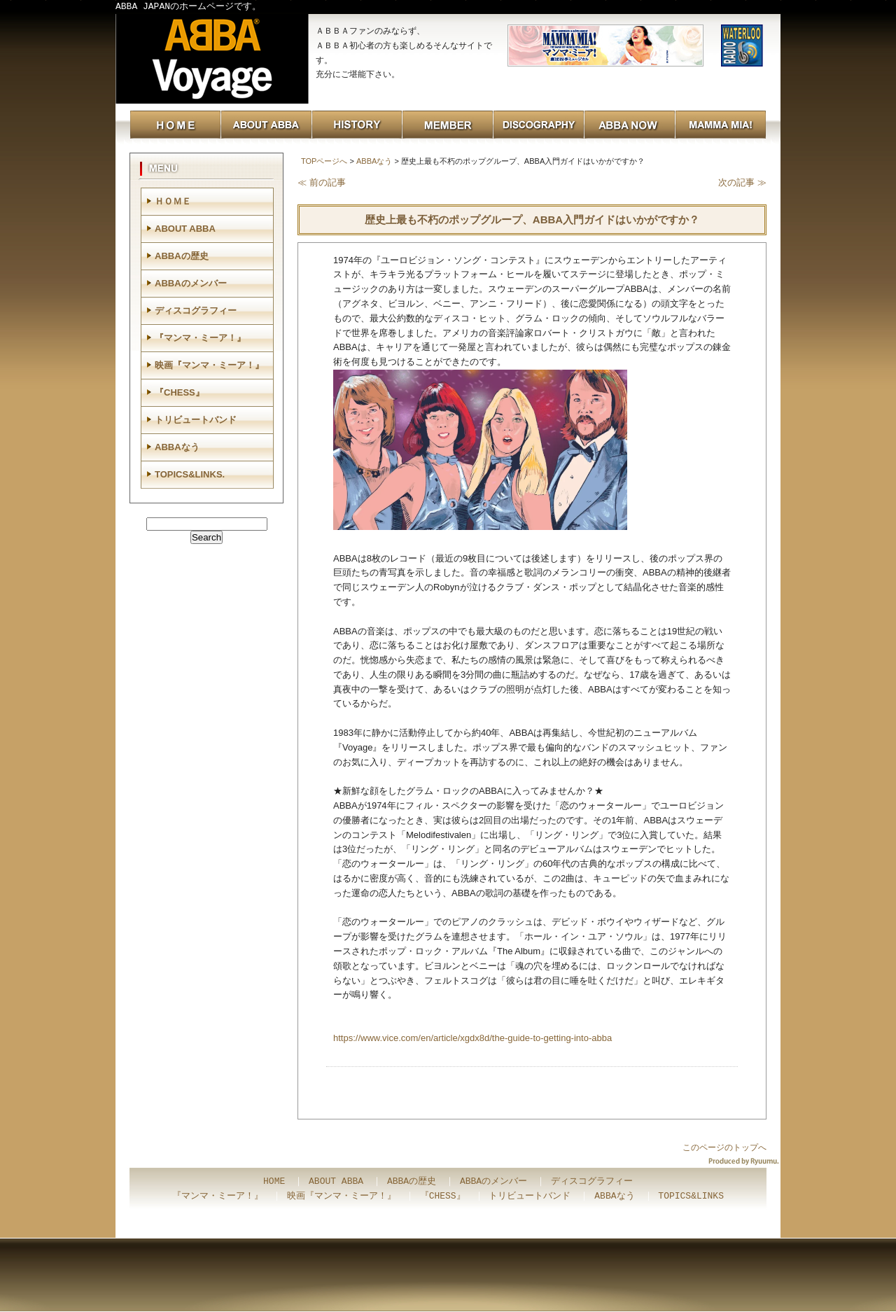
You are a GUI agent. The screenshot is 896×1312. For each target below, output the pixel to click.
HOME (274, 1181)
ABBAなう (374, 161)
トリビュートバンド (196, 419)
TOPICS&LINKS (691, 1196)
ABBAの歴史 (182, 256)
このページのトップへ (724, 1147)
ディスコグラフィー (196, 310)
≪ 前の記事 (322, 182)
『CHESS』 (179, 392)
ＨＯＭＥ (173, 201)
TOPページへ (324, 161)
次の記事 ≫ (742, 182)
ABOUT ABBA (185, 228)
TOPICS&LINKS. (190, 474)
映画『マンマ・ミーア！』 (209, 365)
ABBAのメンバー (191, 283)
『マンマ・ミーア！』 (200, 338)
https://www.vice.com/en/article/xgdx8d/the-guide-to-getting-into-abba (472, 1038)
